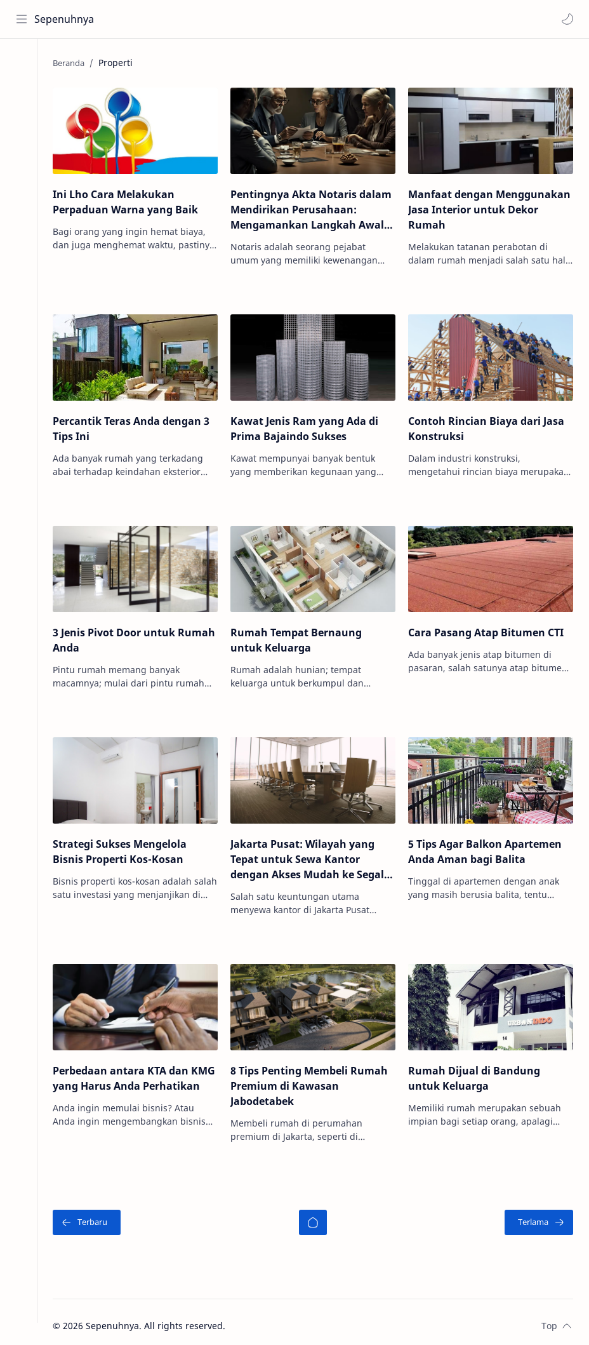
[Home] (22, 64)
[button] (566, 19)
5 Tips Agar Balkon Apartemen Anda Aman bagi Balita (489, 845)
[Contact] (22, 140)
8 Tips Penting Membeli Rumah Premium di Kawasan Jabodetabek (316, 1077)
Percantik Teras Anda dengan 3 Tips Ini (141, 426)
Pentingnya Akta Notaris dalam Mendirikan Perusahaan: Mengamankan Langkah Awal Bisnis (318, 209)
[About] (22, 115)
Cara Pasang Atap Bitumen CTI (489, 628)
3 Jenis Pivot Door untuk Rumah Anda (124, 635)
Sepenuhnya (65, 19)
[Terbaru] (97, 1214)
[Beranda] (318, 1214)
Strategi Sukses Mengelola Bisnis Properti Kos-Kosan (130, 845)
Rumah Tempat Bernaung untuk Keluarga (303, 635)
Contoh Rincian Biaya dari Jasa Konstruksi (490, 426)
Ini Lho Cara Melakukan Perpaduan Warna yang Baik (136, 201)
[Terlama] (539, 1214)
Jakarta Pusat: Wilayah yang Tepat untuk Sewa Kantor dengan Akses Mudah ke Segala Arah (317, 853)
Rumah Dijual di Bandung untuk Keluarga (478, 1070)
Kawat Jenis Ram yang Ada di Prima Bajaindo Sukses (311, 426)
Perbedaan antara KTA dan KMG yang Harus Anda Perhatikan (131, 1077)
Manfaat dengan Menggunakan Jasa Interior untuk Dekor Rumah (482, 209)
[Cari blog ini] (263, 19)
